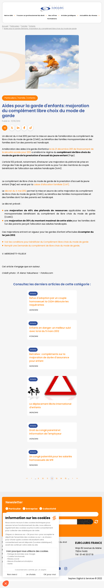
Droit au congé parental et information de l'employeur (45, 432)
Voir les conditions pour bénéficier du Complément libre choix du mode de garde (46, 241)
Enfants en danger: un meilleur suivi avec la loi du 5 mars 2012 (50, 329)
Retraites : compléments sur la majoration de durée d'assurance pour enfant (49, 358)
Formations (52, 19)
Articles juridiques (68, 15)
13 (56, 479)
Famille (24, 26)
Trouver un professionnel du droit (30, 15)
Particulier (15, 509)
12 (52, 479)
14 (61, 479)
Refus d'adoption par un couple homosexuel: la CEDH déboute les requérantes (49, 302)
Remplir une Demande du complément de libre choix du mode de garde (42, 245)
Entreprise (32, 509)
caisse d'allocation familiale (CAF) (51, 184)
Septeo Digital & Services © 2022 (85, 578)
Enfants (32, 26)
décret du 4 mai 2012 (16, 190)
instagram (66, 569)
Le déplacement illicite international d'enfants (50, 406)
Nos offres (52, 15)
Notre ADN (8, 15)
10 (43, 479)
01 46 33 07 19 (87, 554)
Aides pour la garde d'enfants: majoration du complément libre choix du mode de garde (40, 28)
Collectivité (49, 509)
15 (65, 479)
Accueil (5, 26)
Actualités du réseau (88, 15)
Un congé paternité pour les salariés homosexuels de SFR (51, 459)
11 (47, 479)
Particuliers (14, 26)
